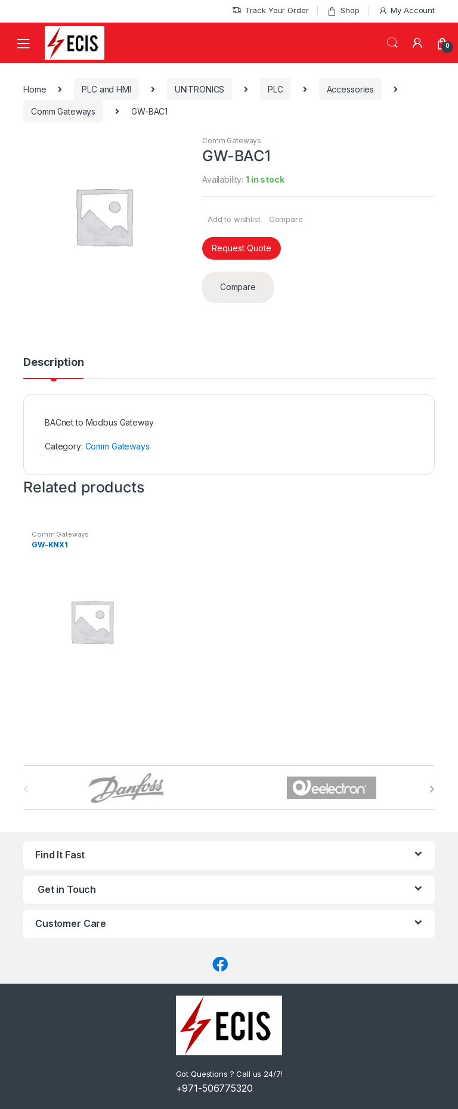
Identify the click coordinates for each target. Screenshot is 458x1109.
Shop (343, 10)
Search (392, 43)
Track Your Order (270, 10)
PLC (275, 89)
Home (34, 89)
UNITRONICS (200, 89)
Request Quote (241, 248)
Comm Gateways (63, 111)
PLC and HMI (106, 89)
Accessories (350, 89)
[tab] (53, 367)
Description (53, 362)
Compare (286, 219)
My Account (406, 10)
